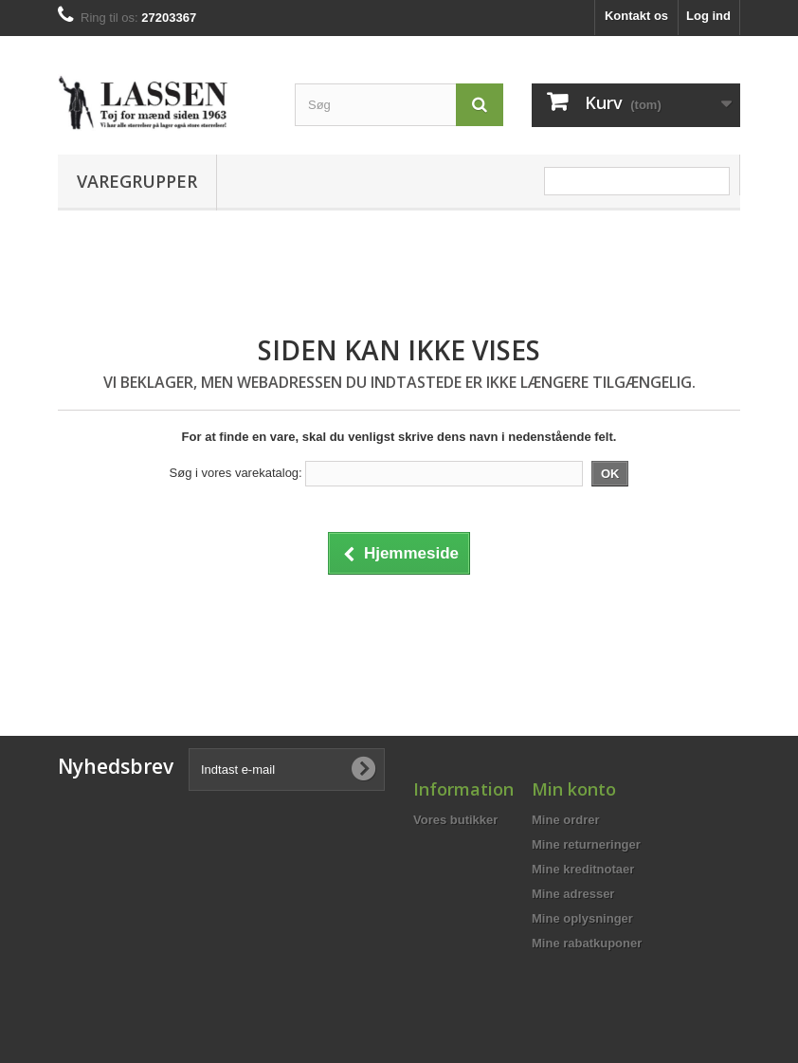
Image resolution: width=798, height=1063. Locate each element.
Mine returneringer (586, 844)
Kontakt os (636, 16)
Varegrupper (137, 181)
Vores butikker (455, 820)
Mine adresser (573, 894)
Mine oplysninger (582, 918)
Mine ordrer (566, 820)
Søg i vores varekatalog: (236, 473)
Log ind (708, 16)
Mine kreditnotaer (583, 869)
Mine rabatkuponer (587, 943)
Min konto (574, 789)
